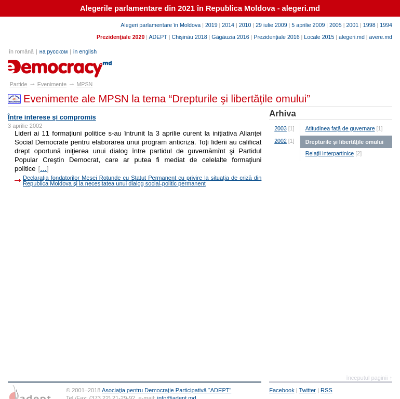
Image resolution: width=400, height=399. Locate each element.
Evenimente (51, 84)
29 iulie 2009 (271, 25)
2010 (245, 25)
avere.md (380, 37)
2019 (211, 25)
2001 (352, 25)
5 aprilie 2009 (308, 25)
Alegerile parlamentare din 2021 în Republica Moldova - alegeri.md (200, 8)
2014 (228, 25)
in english (85, 51)
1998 (369, 25)
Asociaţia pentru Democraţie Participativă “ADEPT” (166, 390)
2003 (280, 128)
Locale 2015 (319, 37)
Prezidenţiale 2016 (276, 37)
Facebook (282, 390)
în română (21, 51)
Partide (19, 84)
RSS (326, 390)
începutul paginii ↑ (369, 378)
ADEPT (158, 37)
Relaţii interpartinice (329, 153)
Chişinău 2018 (189, 37)
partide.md (32, 65)
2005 (335, 25)
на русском (53, 51)
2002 (280, 141)
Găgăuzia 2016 (230, 37)
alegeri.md (352, 37)
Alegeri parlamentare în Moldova (161, 25)
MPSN (84, 84)
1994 (386, 25)
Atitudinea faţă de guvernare (340, 128)
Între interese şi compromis (52, 117)
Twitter (307, 390)
